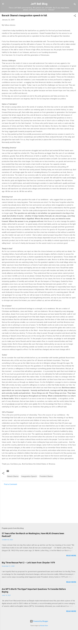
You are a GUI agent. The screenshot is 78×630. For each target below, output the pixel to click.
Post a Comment (10, 484)
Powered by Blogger (39, 621)
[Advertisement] (39, 503)
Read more (71, 556)
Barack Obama (12, 476)
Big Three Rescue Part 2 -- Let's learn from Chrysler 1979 (28, 562)
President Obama (46, 476)
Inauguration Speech (29, 476)
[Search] (74, 4)
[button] (74, 16)
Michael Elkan (44, 625)
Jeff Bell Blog (39, 3)
